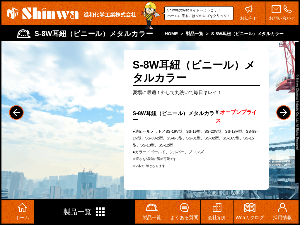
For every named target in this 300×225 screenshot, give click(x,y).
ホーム (22, 211)
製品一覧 (84, 211)
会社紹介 (217, 211)
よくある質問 (184, 211)
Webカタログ (250, 211)
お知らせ (248, 13)
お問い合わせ (282, 13)
